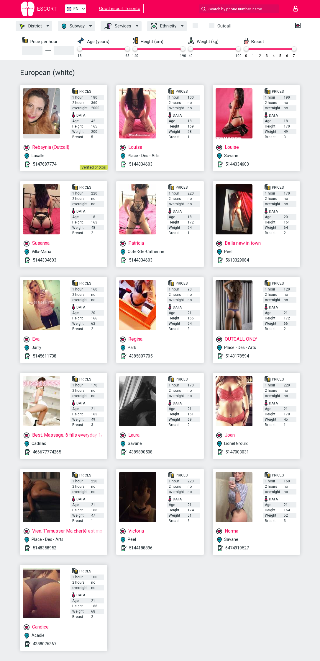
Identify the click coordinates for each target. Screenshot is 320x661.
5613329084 (237, 260)
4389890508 (140, 452)
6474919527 (237, 548)
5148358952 (44, 548)
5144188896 (140, 548)
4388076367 (44, 644)
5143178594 (237, 356)
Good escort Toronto (119, 8)
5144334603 (140, 164)
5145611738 (44, 356)
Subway (73, 26)
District (30, 26)
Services (117, 26)
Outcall (224, 26)
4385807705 (140, 356)
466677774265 (47, 452)
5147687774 (44, 164)
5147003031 (237, 452)
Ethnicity (163, 26)
